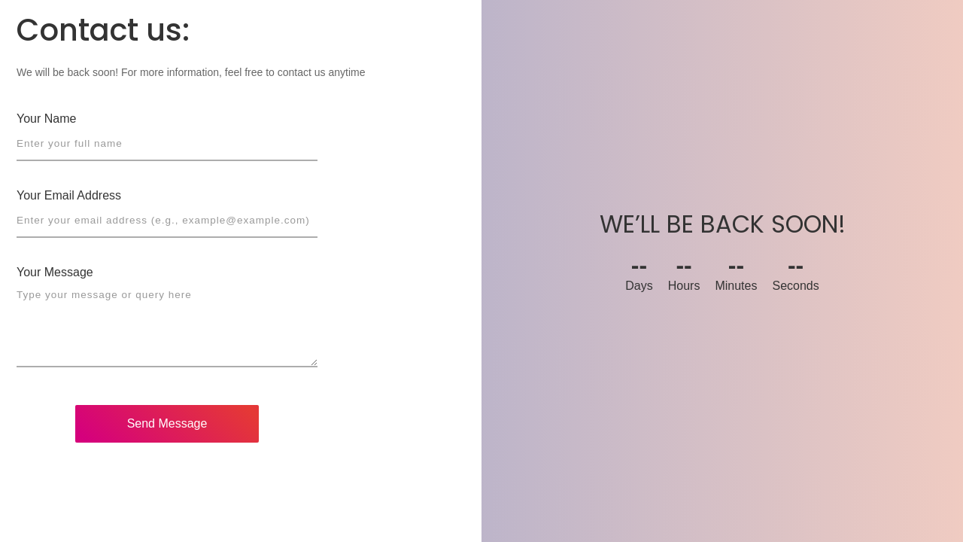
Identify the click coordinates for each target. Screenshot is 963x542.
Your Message (55, 272)
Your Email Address (69, 195)
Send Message (167, 423)
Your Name (46, 118)
